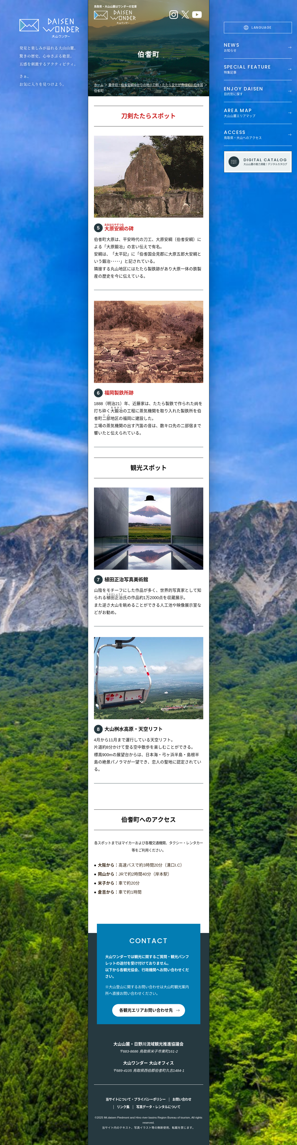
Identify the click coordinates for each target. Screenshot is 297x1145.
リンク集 (123, 1107)
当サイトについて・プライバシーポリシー (136, 1099)
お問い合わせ (181, 1099)
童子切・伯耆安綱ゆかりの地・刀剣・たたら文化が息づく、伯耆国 (155, 85)
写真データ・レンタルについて (158, 1107)
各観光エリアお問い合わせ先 (146, 1010)
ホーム (98, 85)
